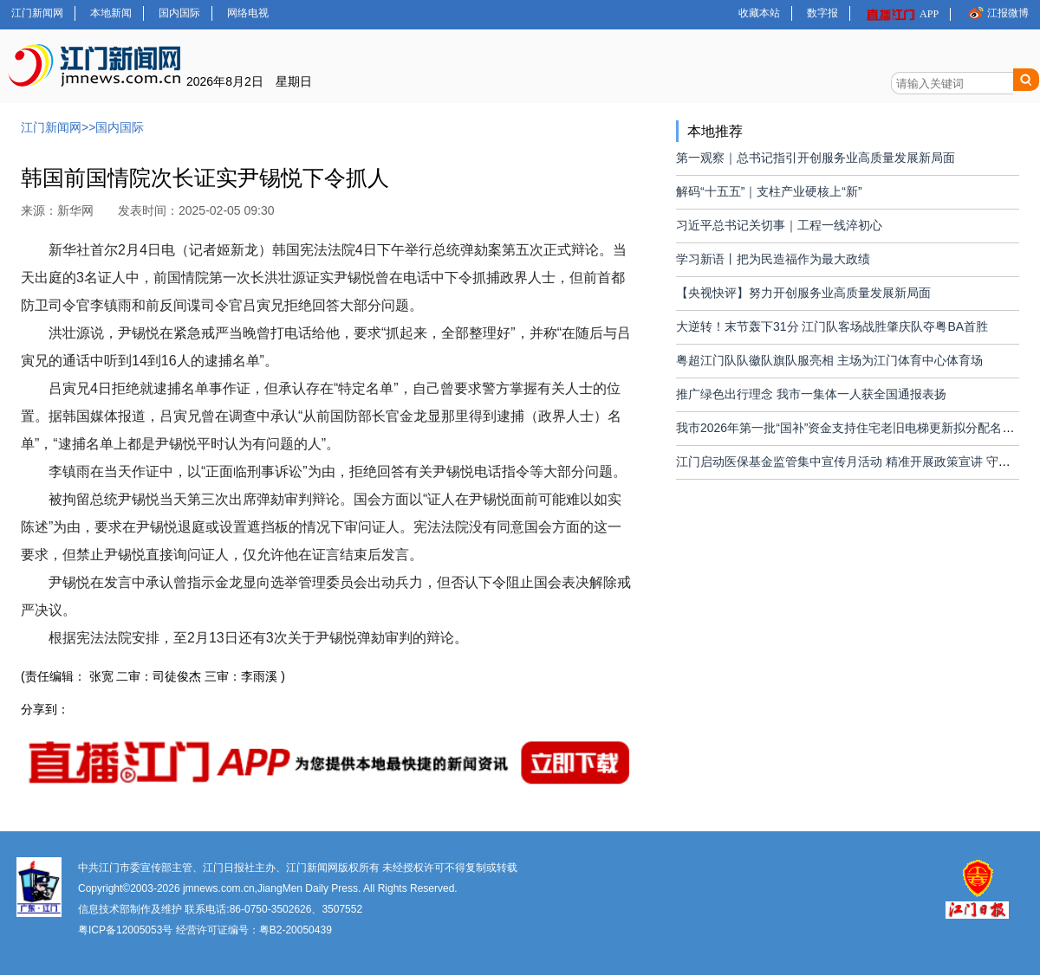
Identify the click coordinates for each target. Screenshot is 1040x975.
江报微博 (997, 12)
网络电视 (248, 13)
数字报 (822, 13)
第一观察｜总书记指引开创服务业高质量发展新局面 (815, 158)
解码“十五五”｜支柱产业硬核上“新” (769, 191)
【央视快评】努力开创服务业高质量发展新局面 (803, 293)
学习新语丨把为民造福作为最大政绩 (773, 259)
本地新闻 (111, 13)
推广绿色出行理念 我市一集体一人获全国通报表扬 (811, 394)
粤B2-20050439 (295, 930)
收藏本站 (759, 13)
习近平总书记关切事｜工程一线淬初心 (779, 225)
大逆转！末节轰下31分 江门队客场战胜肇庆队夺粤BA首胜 (832, 326)
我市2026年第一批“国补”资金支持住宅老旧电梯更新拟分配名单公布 (857, 428)
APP (902, 14)
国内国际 (179, 13)
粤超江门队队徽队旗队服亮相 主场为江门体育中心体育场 (829, 360)
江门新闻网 (37, 13)
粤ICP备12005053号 (125, 930)
